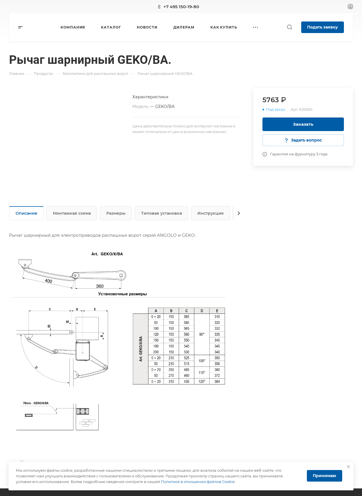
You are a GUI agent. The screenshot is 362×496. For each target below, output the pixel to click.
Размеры (116, 213)
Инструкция (210, 213)
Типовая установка (161, 213)
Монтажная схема (72, 213)
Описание (26, 213)
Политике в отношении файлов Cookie (198, 481)
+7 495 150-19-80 (181, 6)
